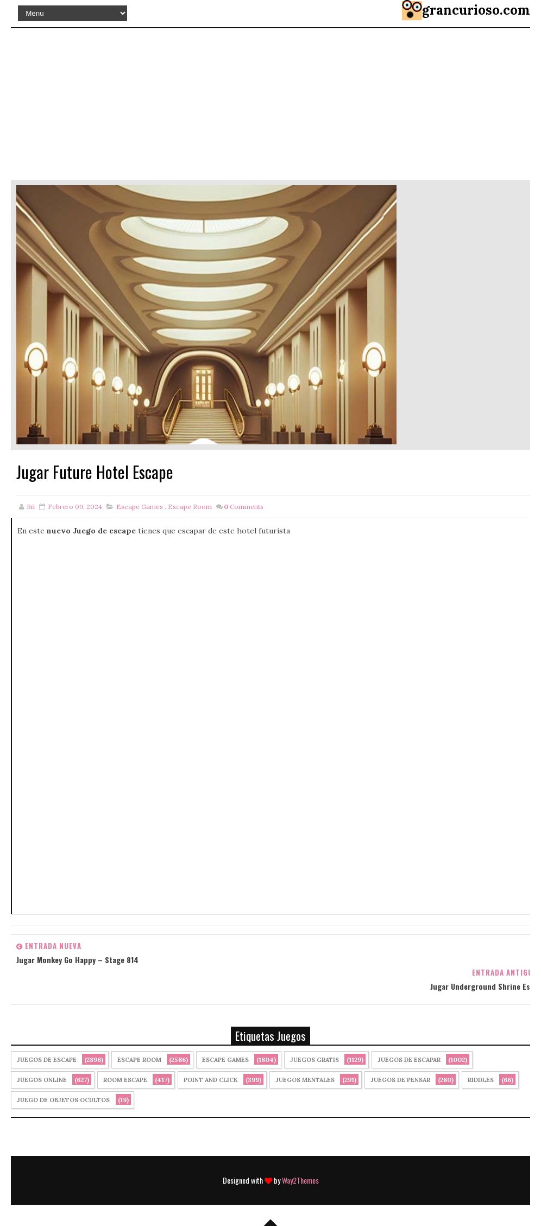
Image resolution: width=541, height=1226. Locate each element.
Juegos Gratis (314, 1060)
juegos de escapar (409, 1060)
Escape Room (190, 506)
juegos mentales (305, 1080)
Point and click (211, 1080)
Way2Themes (300, 1169)
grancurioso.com (476, 10)
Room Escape (125, 1080)
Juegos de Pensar (400, 1080)
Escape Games (139, 506)
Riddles (481, 1080)
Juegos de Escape (47, 1060)
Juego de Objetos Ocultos (63, 1100)
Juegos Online (42, 1080)
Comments (243, 506)
